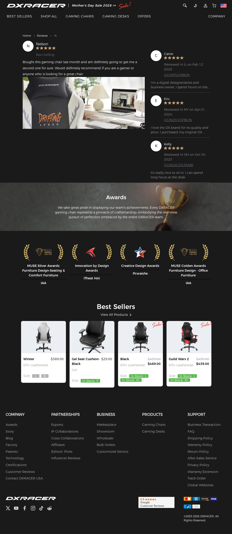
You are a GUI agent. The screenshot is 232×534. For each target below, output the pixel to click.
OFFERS (144, 16)
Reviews (42, 35)
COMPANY (216, 16)
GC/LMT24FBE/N (177, 75)
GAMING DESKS (115, 16)
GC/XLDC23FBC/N (178, 120)
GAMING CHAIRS (80, 16)
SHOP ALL (49, 16)
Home (27, 35)
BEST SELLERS (19, 16)
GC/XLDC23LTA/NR (178, 165)
